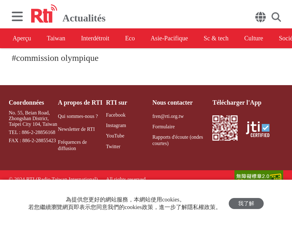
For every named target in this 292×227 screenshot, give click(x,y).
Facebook (116, 115)
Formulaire (163, 126)
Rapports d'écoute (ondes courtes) (177, 140)
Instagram (116, 125)
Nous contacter (172, 102)
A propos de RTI (80, 102)
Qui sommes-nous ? (78, 116)
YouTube (115, 135)
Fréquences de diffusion (72, 145)
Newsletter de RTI (76, 129)
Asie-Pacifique (169, 38)
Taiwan (56, 38)
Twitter (113, 146)
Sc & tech (216, 38)
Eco (130, 38)
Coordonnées (26, 102)
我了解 (246, 204)
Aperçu (22, 38)
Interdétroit (95, 38)
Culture (253, 38)
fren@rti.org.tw (168, 116)
